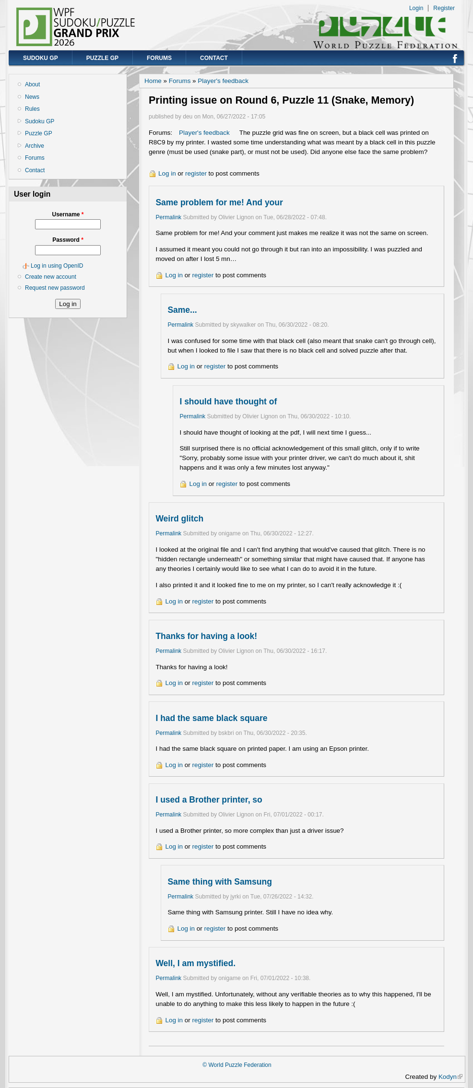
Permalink (168, 217)
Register (444, 8)
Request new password (55, 287)
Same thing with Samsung (219, 882)
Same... (182, 310)
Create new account (50, 276)
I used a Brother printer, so (208, 799)
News (32, 97)
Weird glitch (179, 518)
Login (416, 8)
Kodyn (450, 1076)
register (196, 173)
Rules (32, 109)
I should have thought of (228, 401)
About (32, 84)
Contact (214, 58)
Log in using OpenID (57, 265)
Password (67, 240)
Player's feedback (223, 80)
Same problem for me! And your (219, 202)
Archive (34, 145)
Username (67, 214)
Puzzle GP (102, 58)
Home (153, 80)
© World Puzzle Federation (236, 1065)
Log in (167, 173)
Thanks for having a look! (206, 636)
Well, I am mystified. (195, 963)
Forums (159, 58)
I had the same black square (211, 718)
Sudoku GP (40, 58)
